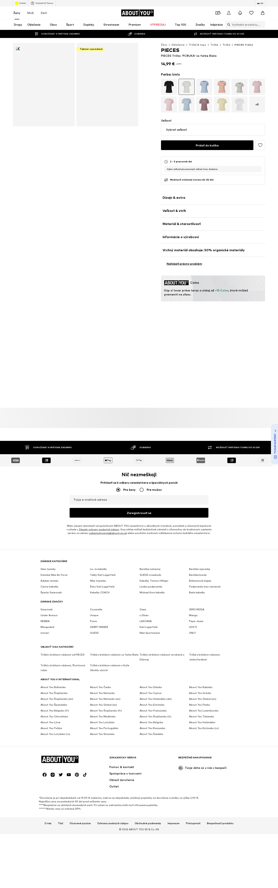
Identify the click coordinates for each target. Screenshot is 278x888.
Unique (94, 607)
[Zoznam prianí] (251, 13)
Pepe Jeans (196, 613)
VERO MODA (196, 601)
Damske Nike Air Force (54, 567)
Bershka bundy (198, 567)
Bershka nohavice (150, 561)
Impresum (174, 714)
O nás (48, 714)
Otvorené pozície (80, 714)
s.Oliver (144, 607)
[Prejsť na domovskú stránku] (137, 12)
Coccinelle (96, 601)
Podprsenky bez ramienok (205, 579)
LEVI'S (193, 619)
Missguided (47, 619)
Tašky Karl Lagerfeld (102, 567)
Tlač (60, 714)
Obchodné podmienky (148, 714)
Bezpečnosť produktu (220, 714)
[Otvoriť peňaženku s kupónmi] (217, 13)
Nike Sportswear (150, 625)
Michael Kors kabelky (152, 584)
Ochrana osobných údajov (112, 714)
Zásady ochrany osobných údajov (99, 521)
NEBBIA (45, 613)
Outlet (20, 3)
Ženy (16, 13)
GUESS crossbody (150, 567)
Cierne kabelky (50, 579)
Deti (44, 13)
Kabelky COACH (100, 584)
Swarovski (47, 601)
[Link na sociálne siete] (44, 666)
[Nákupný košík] (262, 13)
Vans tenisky (48, 561)
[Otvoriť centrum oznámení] (240, 12)
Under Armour (49, 607)
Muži (30, 13)
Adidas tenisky (50, 573)
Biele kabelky (197, 584)
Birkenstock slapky (200, 573)
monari (45, 625)
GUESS (94, 625)
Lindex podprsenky (151, 579)
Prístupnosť (193, 714)
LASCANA (146, 613)
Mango (193, 607)
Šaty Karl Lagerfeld (102, 579)
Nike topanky (98, 573)
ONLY (192, 625)
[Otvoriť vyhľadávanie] (208, 24)
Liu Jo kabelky (98, 561)
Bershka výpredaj (199, 561)
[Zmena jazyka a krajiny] (260, 3)
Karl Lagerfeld (148, 619)
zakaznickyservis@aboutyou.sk (108, 525)
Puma (93, 613)
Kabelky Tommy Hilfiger (154, 573)
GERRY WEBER (99, 619)
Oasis (143, 601)
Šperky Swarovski (51, 584)
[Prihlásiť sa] (228, 13)
